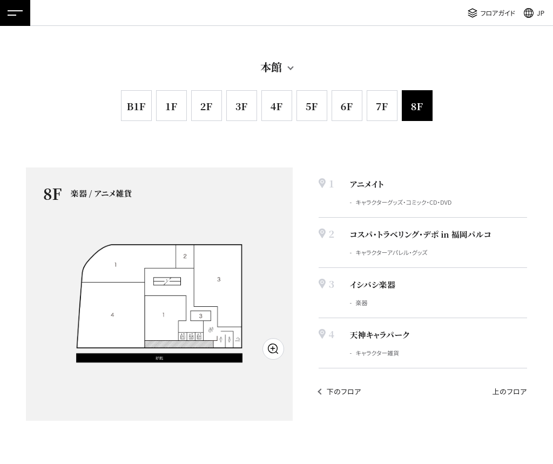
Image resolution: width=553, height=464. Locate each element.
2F (206, 106)
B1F (135, 106)
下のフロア (344, 391)
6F (347, 106)
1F (171, 106)
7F (382, 106)
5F (312, 106)
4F (276, 106)
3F (241, 106)
